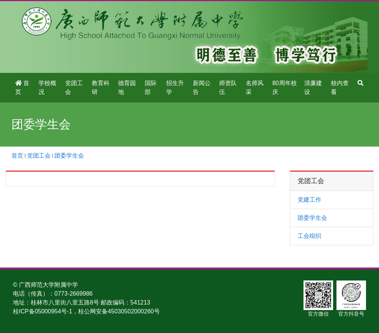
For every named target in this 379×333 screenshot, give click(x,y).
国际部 (151, 87)
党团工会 (74, 87)
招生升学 (175, 87)
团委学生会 (69, 155)
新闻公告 (202, 87)
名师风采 (255, 87)
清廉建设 (313, 87)
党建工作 (309, 199)
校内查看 (340, 87)
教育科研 (101, 87)
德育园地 (127, 87)
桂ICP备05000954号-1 (42, 311)
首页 (22, 87)
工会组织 (309, 236)
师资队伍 (228, 87)
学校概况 (47, 87)
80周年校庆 (284, 87)
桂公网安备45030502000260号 (119, 311)
